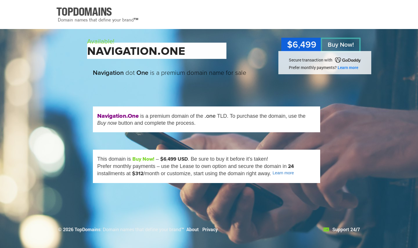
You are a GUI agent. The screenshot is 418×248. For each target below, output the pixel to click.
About (192, 229)
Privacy (210, 229)
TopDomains (87, 229)
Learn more (348, 67)
